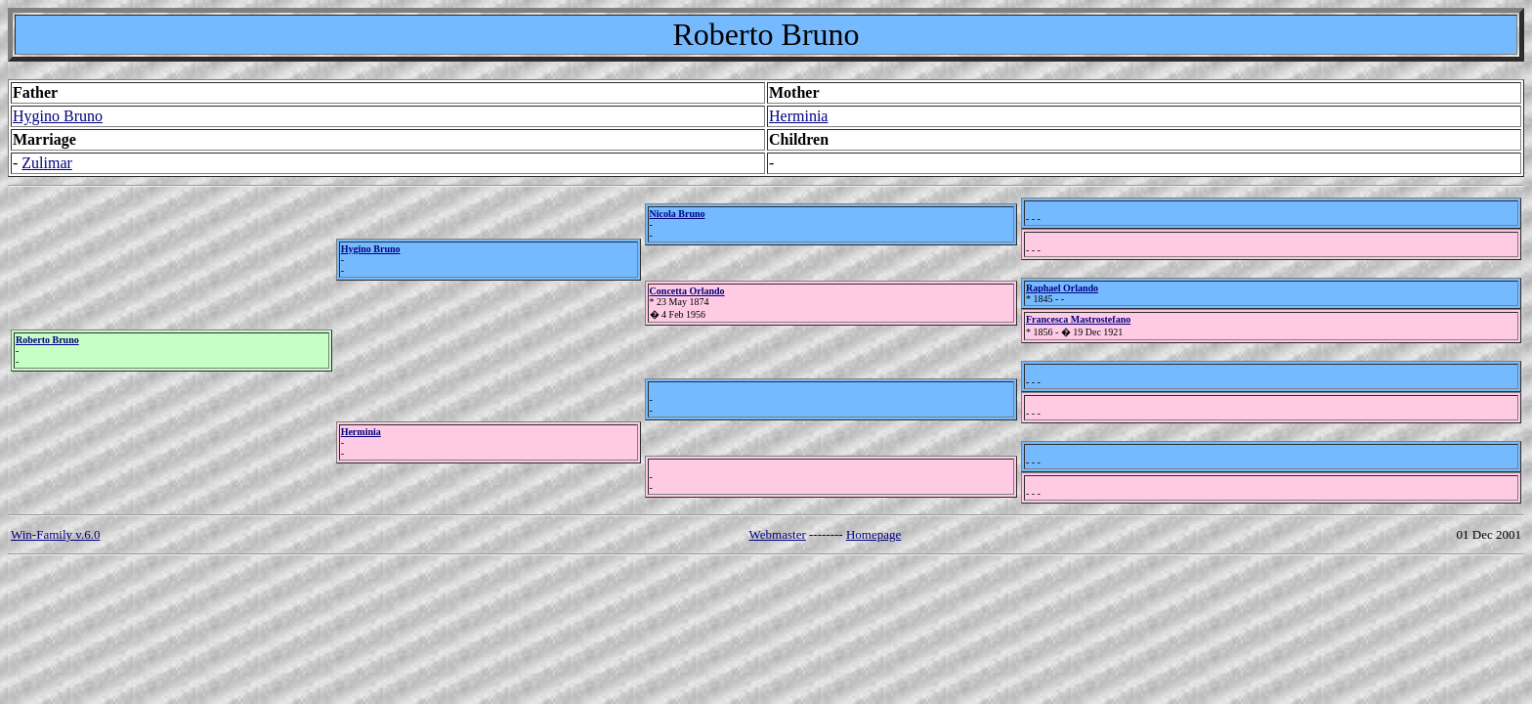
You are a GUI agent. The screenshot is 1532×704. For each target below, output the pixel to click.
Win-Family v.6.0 (55, 534)
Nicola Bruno (677, 213)
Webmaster (777, 534)
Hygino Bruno (58, 116)
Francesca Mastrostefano (1078, 319)
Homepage (873, 534)
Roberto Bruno (47, 339)
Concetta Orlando (687, 291)
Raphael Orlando (1062, 288)
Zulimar (46, 162)
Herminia (798, 116)
